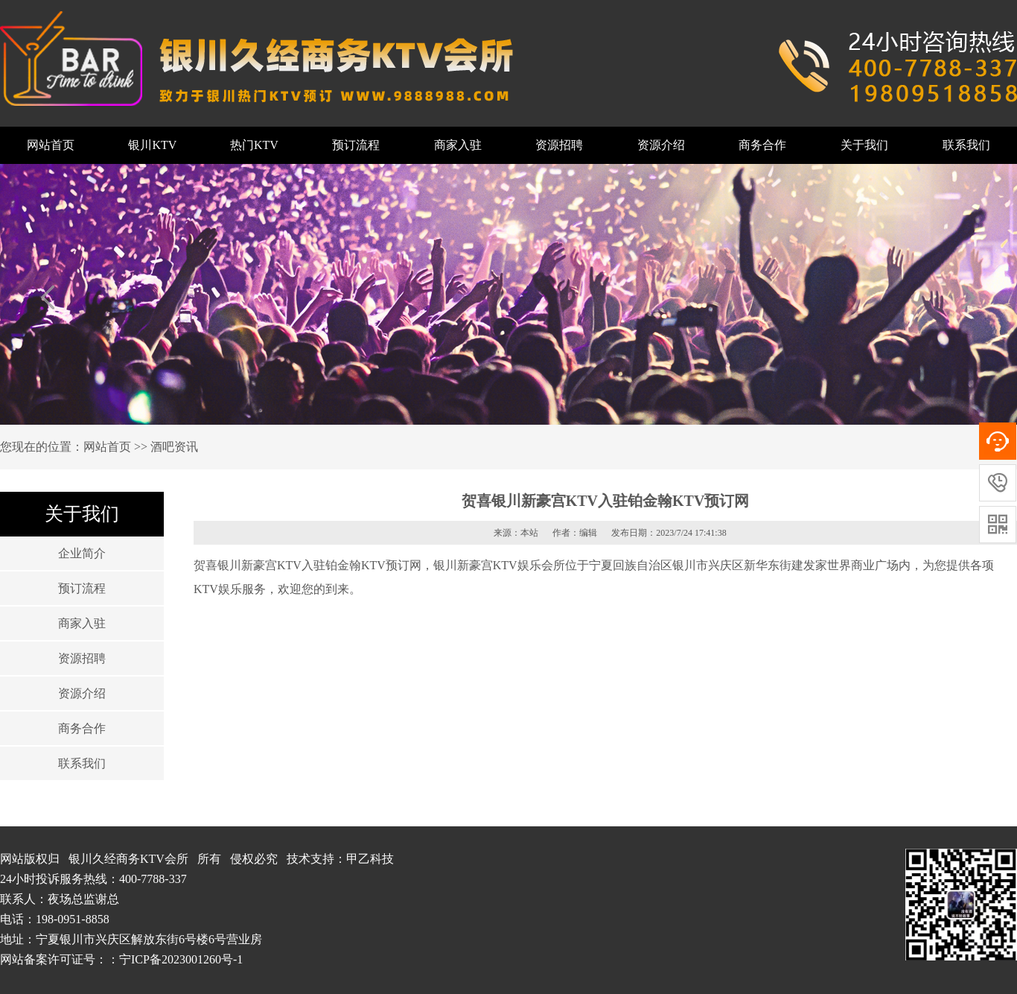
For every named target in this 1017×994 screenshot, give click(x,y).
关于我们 (864, 145)
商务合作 (762, 145)
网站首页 (50, 145)
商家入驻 (458, 145)
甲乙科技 (370, 858)
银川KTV (152, 145)
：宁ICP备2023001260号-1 (175, 959)
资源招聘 (559, 145)
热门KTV (254, 145)
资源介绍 (661, 145)
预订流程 (356, 145)
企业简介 (82, 553)
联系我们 (966, 145)
